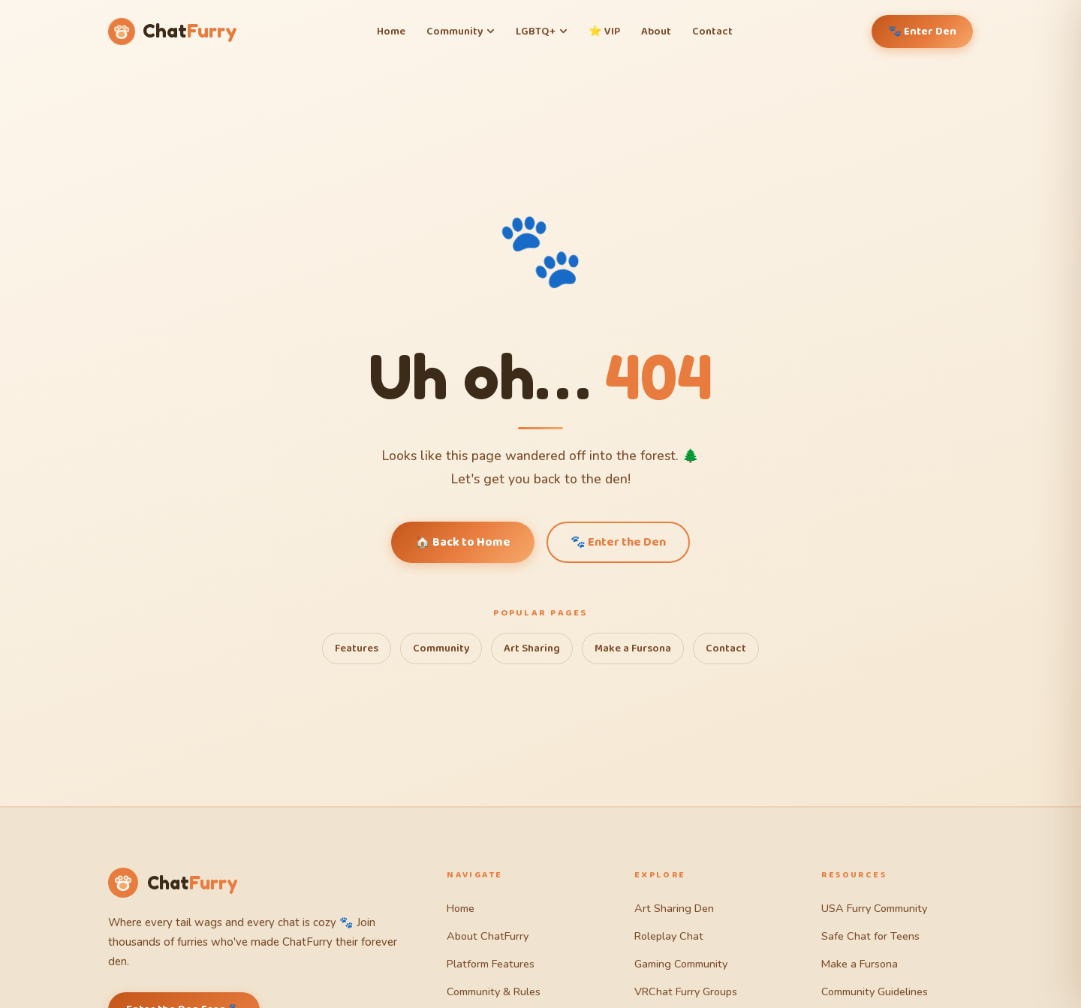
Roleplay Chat (668, 935)
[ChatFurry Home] (172, 32)
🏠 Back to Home (462, 542)
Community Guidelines (874, 991)
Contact (712, 32)
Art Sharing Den (674, 908)
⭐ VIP (604, 32)
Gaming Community (680, 963)
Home (391, 32)
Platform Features (490, 963)
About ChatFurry (487, 935)
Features (356, 648)
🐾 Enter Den (922, 32)
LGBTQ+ (542, 32)
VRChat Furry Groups (685, 991)
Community (460, 32)
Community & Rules (493, 991)
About (656, 32)
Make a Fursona (633, 648)
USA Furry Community (874, 908)
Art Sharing (532, 648)
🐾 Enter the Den (618, 542)
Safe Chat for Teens (870, 935)
